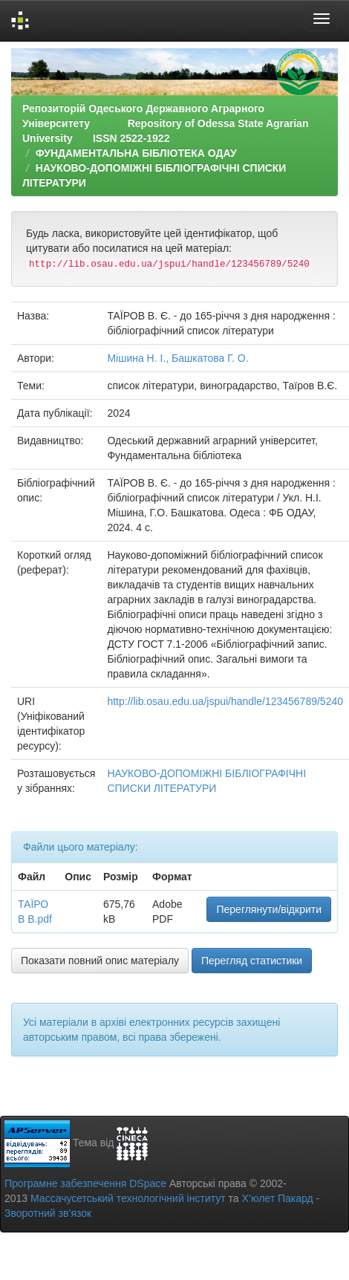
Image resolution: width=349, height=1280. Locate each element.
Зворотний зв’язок (47, 1213)
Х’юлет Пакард (277, 1198)
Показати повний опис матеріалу (100, 961)
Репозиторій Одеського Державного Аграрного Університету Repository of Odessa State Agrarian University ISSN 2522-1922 (165, 123)
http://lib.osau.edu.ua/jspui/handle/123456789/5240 (225, 701)
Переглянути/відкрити (269, 909)
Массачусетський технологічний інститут (128, 1198)
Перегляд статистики (251, 961)
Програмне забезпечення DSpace (85, 1183)
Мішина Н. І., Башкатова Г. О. (177, 358)
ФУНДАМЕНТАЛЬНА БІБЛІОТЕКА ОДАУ (136, 153)
